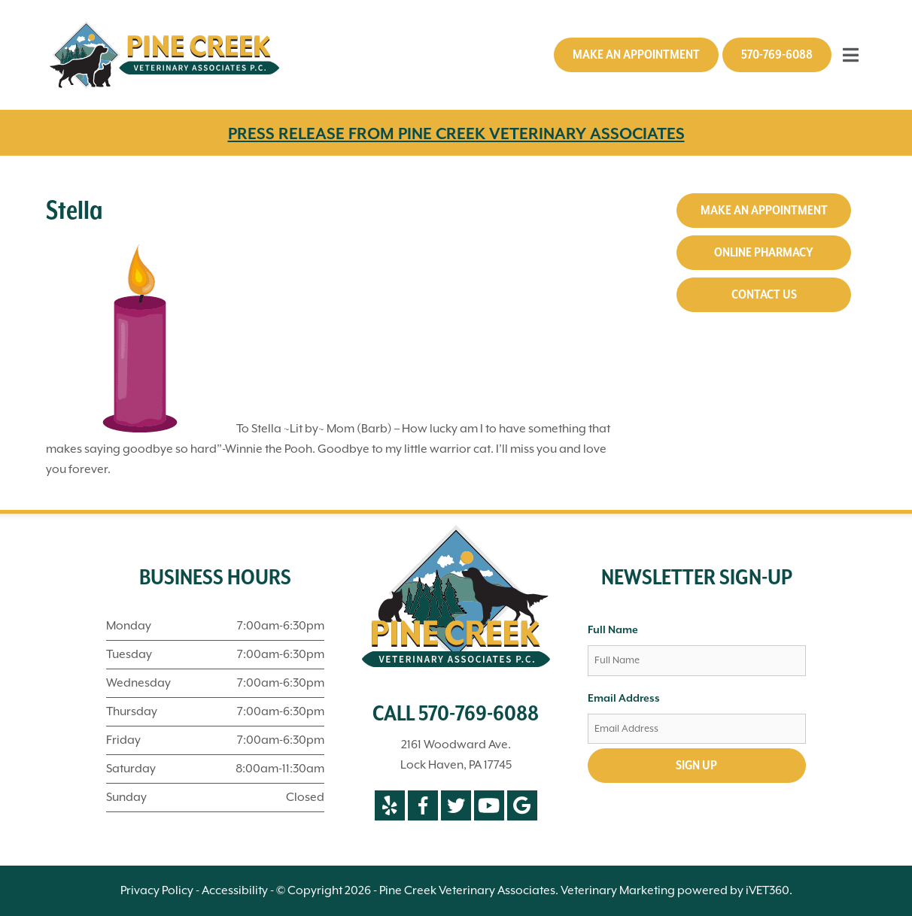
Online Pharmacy (763, 252)
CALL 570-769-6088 (455, 714)
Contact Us (764, 294)
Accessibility (235, 890)
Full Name (613, 630)
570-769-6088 (777, 54)
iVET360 (767, 890)
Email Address (624, 699)
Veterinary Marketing (618, 890)
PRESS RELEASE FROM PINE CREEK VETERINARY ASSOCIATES (456, 135)
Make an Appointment (636, 54)
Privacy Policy (156, 890)
